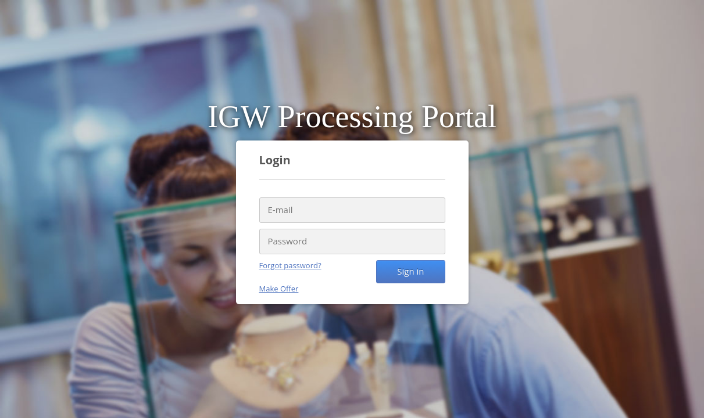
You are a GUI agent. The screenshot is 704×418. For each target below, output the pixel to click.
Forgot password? (290, 265)
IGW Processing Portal (352, 116)
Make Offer (279, 288)
